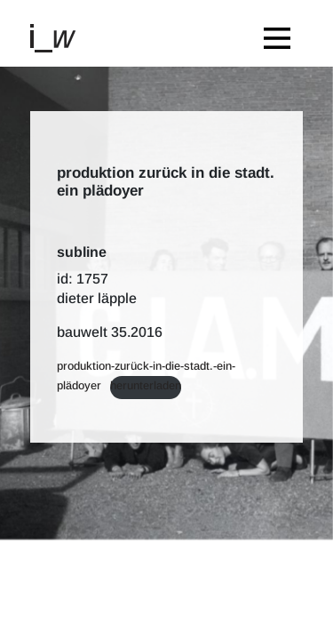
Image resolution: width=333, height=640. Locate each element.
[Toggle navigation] (281, 33)
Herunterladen (145, 385)
